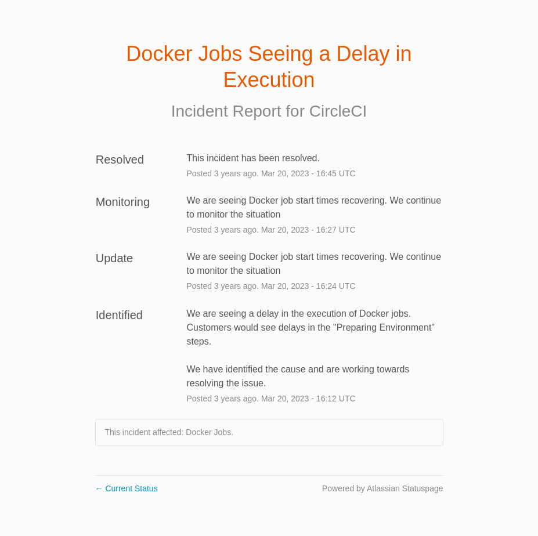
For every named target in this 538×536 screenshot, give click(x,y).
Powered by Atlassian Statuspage (382, 488)
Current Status (126, 488)
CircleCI (338, 111)
